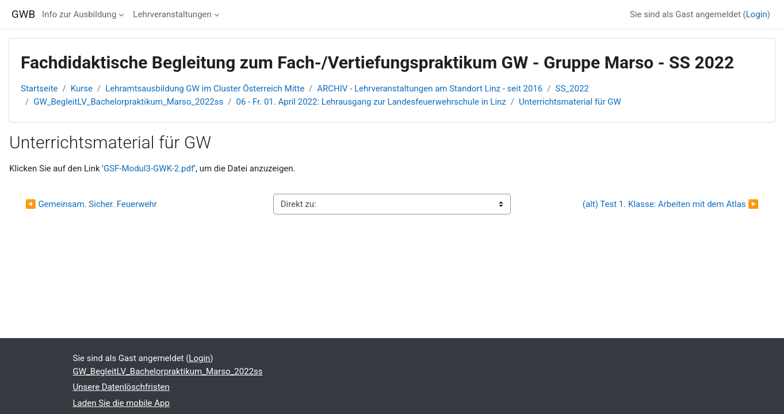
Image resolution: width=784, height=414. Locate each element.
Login (756, 14)
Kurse (82, 88)
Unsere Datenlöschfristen (121, 387)
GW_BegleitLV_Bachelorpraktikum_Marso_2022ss (128, 102)
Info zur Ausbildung (79, 14)
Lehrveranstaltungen (172, 14)
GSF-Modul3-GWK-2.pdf (149, 168)
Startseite (39, 88)
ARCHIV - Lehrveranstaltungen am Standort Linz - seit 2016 (429, 88)
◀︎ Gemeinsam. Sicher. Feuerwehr (91, 204)
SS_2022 (572, 88)
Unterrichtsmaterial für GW (570, 102)
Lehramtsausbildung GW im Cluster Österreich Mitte (204, 88)
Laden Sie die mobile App (121, 403)
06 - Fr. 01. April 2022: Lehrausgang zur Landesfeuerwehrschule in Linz (371, 102)
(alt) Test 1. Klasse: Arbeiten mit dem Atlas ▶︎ (671, 204)
